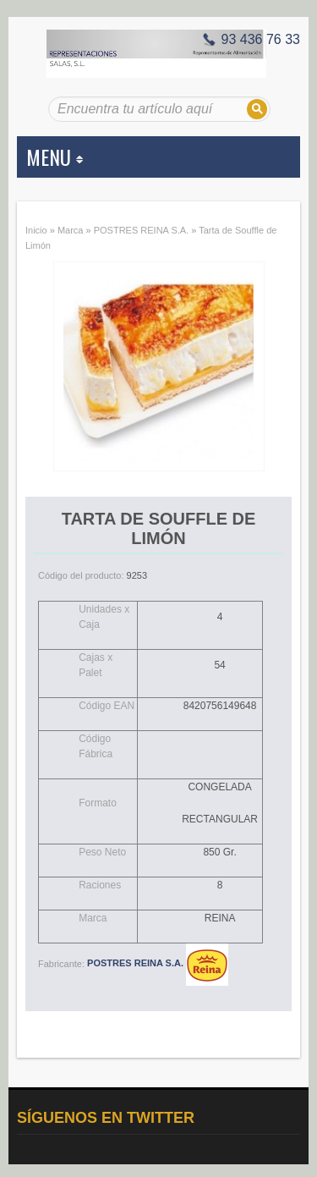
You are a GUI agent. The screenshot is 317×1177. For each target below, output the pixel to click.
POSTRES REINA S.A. (141, 230)
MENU (54, 156)
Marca (70, 230)
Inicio (36, 230)
